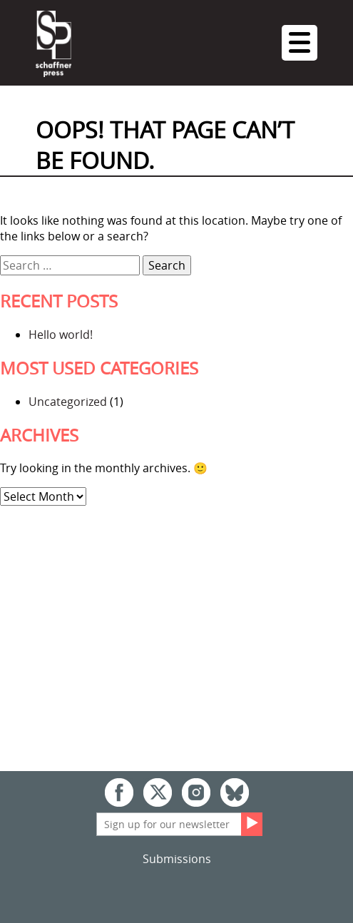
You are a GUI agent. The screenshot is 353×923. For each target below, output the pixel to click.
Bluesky (234, 792)
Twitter (157, 792)
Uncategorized (68, 401)
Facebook (119, 792)
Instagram (196, 792)
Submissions (177, 859)
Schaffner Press (53, 44)
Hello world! (61, 334)
